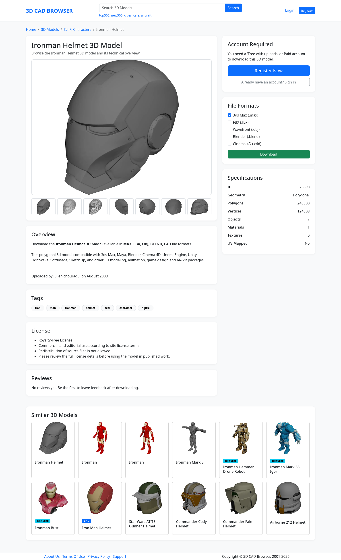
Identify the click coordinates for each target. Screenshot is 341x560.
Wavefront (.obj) (246, 129)
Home (31, 29)
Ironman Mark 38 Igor (285, 469)
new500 (116, 15)
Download (268, 154)
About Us (52, 556)
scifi (107, 308)
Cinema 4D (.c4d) (247, 143)
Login (289, 10)
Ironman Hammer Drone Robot (238, 469)
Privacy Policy (98, 556)
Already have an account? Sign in (268, 82)
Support (119, 556)
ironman (70, 308)
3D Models (50, 29)
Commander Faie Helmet (237, 523)
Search (233, 7)
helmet (90, 308)
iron (38, 308)
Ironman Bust (47, 527)
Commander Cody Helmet (191, 523)
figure (146, 308)
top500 (104, 15)
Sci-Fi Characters (77, 29)
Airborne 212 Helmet (288, 522)
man (53, 308)
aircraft (146, 15)
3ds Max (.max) (245, 115)
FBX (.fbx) (241, 122)
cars (136, 15)
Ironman (89, 462)
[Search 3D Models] (162, 8)
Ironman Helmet (49, 462)
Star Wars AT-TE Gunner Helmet (142, 523)
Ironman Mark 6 (189, 462)
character (126, 308)
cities (128, 15)
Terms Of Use (73, 556)
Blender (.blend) (246, 136)
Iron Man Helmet (96, 527)
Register (307, 10)
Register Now (269, 71)
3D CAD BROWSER (49, 10)
